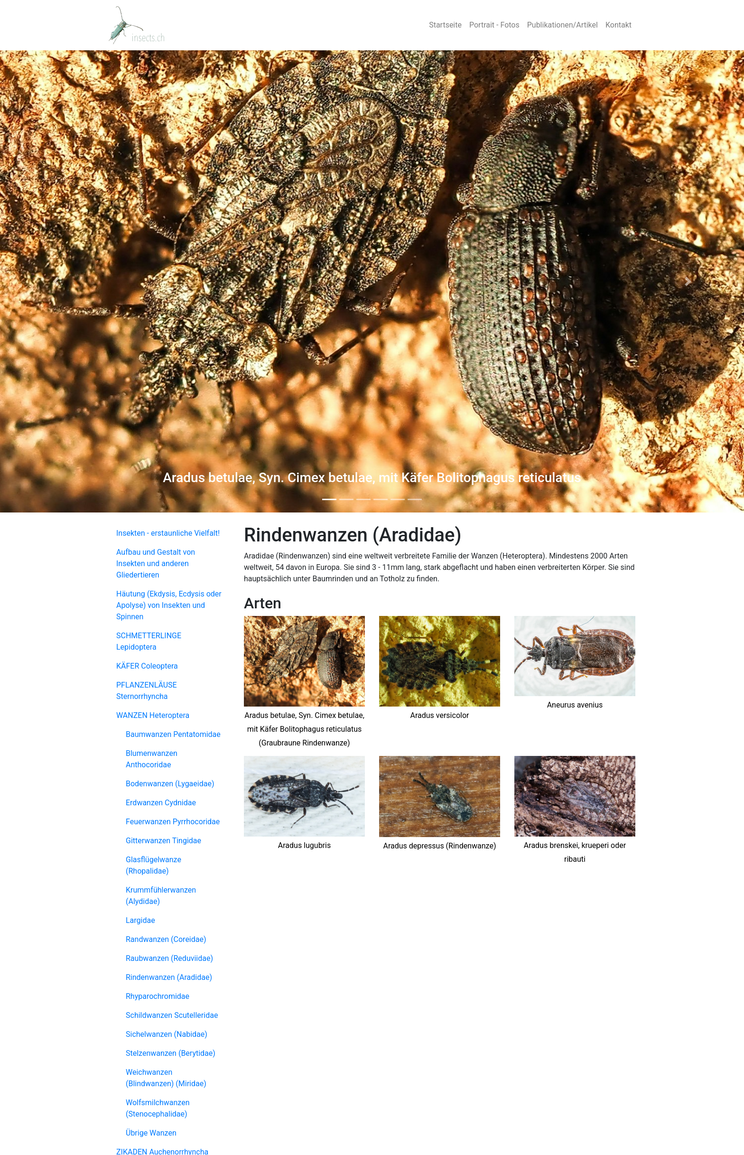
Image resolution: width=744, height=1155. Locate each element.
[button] (56, 281)
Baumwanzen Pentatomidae (173, 734)
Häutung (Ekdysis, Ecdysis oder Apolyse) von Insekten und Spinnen (169, 605)
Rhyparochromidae (157, 996)
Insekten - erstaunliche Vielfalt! (168, 533)
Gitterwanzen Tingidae (163, 840)
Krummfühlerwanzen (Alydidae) (161, 895)
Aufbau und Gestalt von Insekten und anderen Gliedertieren (155, 563)
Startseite (445, 24)
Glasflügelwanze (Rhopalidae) (153, 865)
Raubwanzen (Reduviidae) (169, 958)
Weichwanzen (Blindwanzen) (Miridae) (166, 1078)
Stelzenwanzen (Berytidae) (170, 1053)
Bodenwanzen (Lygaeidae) (170, 783)
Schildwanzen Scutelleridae (172, 1015)
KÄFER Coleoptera (147, 666)
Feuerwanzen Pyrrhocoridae (173, 821)
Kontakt (618, 24)
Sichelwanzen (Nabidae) (166, 1034)
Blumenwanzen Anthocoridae (151, 759)
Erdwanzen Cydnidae (161, 802)
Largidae (140, 920)
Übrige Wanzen (151, 1132)
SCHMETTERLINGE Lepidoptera (148, 641)
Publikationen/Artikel (562, 24)
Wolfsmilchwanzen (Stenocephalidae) (157, 1108)
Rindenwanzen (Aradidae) (169, 977)
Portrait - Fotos (494, 24)
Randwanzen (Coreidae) (166, 939)
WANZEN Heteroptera (152, 715)
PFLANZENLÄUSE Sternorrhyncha (146, 690)
